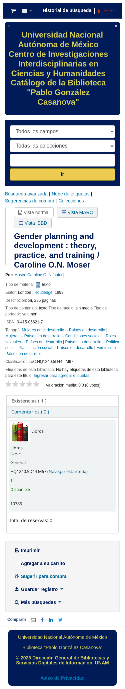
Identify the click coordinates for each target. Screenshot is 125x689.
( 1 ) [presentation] (29, 401)
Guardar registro (36, 589)
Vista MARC (77, 212)
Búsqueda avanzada (26, 193)
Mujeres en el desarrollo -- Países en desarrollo (63, 330)
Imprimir (27, 550)
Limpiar (105, 11)
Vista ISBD (33, 223)
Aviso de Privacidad (62, 678)
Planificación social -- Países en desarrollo (56, 347)
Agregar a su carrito (39, 563)
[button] (13, 11)
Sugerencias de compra (29, 200)
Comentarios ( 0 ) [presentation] (30, 411)
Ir (62, 174)
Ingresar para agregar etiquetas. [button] (62, 375)
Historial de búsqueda (67, 10)
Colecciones (71, 200)
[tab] (62, 400)
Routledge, (44, 292)
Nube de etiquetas (71, 193)
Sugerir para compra (40, 576)
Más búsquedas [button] (35, 602)
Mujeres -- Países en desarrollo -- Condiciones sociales (53, 336)
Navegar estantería (67, 471)
